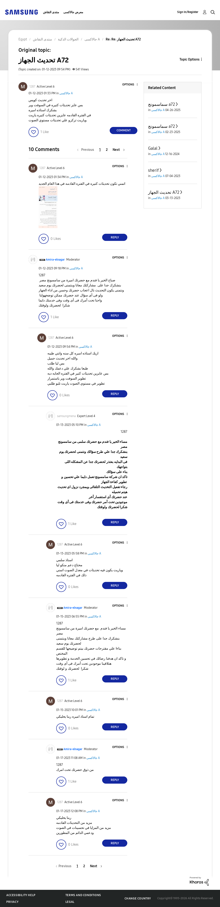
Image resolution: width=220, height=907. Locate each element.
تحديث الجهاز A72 (163, 192)
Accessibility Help (20, 895)
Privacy (12, 902)
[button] (130, 85)
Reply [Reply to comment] (115, 237)
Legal (69, 902)
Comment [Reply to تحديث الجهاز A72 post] (124, 130)
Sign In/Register (187, 12)
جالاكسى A (66, 93)
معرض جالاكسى (73, 12)
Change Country (138, 898)
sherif (153, 170)
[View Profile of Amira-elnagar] (55, 259)
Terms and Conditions (83, 895)
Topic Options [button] (189, 59)
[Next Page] (118, 149)
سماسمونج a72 (161, 104)
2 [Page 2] (107, 150)
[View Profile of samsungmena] (66, 416)
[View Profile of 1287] (32, 86)
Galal (153, 148)
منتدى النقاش (51, 12)
